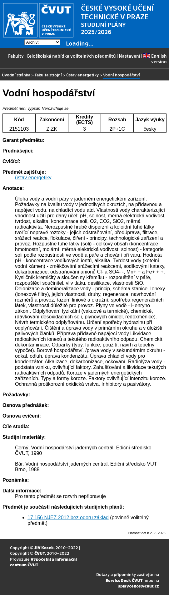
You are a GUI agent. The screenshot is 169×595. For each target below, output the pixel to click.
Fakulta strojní (48, 74)
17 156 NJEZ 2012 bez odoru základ (68, 517)
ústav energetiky (82, 74)
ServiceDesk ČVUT (124, 580)
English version (155, 58)
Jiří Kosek (44, 547)
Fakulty (16, 56)
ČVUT (39, 553)
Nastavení (129, 56)
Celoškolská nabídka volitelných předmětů (71, 56)
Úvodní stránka (16, 74)
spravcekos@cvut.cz (138, 585)
